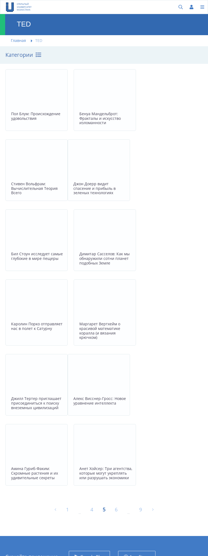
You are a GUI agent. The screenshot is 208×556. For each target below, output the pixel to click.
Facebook (138, 468)
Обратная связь (92, 475)
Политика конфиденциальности (99, 490)
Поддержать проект (96, 522)
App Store (139, 422)
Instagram (138, 480)
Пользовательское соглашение (95, 507)
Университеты (91, 462)
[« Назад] (55, 374)
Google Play (92, 422)
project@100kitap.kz (24, 507)
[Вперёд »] (153, 374)
